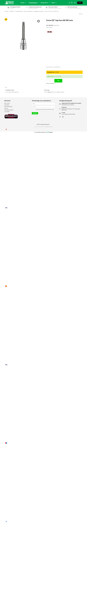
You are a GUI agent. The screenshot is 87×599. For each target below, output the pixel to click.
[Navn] (43, 103)
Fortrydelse (7, 111)
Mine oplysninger (8, 106)
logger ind (50, 92)
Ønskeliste (6, 105)
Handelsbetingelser (8, 110)
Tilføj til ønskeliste (50, 83)
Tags (6, 87)
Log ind (6, 108)
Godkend (35, 113)
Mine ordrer (7, 103)
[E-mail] (43, 106)
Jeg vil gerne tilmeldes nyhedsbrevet (44, 109)
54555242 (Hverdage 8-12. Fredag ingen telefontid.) (70, 109)
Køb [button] (58, 80)
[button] (80, 14)
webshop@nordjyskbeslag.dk (68, 114)
